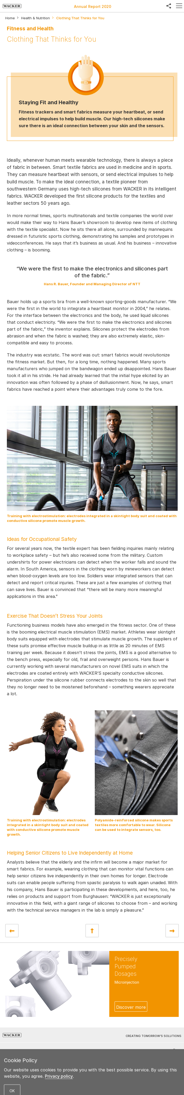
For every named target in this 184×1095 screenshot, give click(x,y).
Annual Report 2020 (92, 6)
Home (10, 18)
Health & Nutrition (35, 18)
